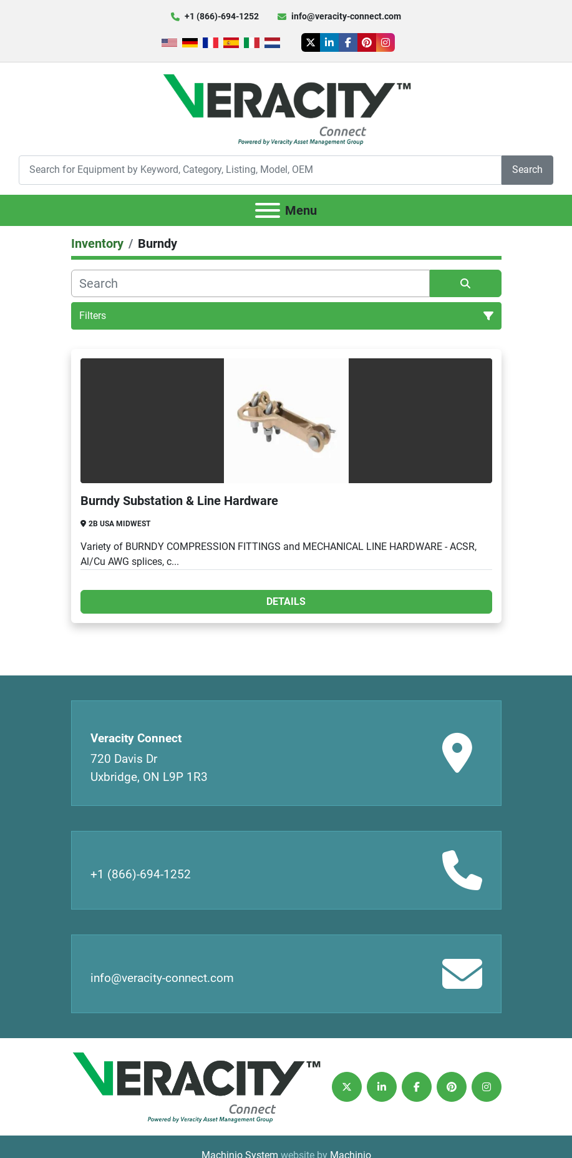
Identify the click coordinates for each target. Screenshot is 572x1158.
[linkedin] (329, 42)
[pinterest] (366, 42)
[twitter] (310, 42)
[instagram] (385, 42)
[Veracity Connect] (196, 1086)
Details (286, 601)
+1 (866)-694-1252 (222, 16)
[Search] (260, 170)
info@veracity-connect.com (346, 16)
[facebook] (348, 42)
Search (527, 169)
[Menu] (267, 210)
